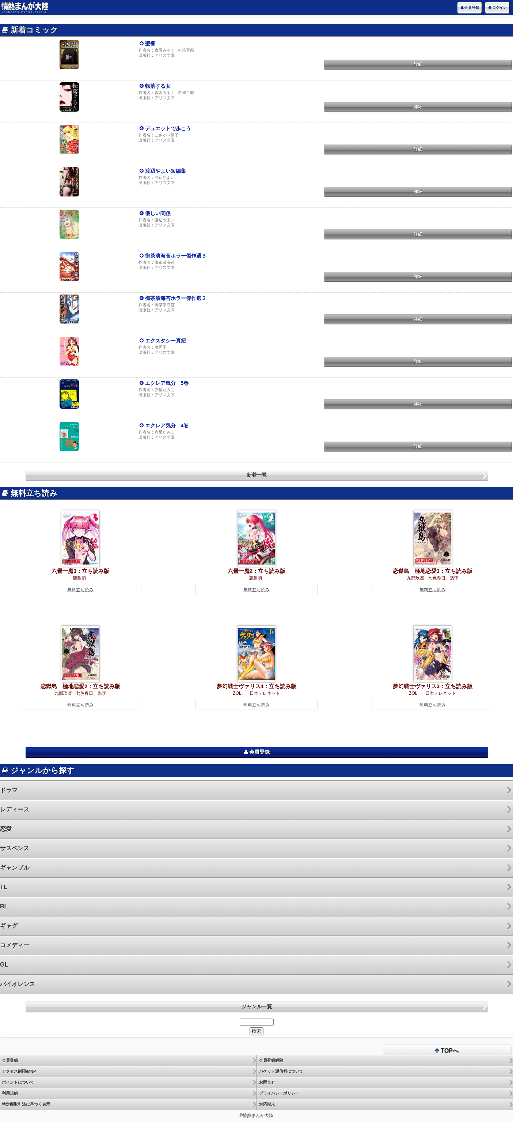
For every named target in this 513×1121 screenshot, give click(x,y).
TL (3, 887)
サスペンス (14, 848)
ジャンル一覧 (257, 1006)
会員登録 (469, 7)
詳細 (418, 64)
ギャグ (9, 926)
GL (4, 964)
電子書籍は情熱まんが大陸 (25, 7)
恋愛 (6, 829)
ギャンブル (14, 868)
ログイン (497, 7)
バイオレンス (17, 984)
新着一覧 (257, 475)
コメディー (14, 945)
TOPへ (447, 1051)
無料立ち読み (80, 589)
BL (4, 906)
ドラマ (9, 790)
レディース (14, 809)
